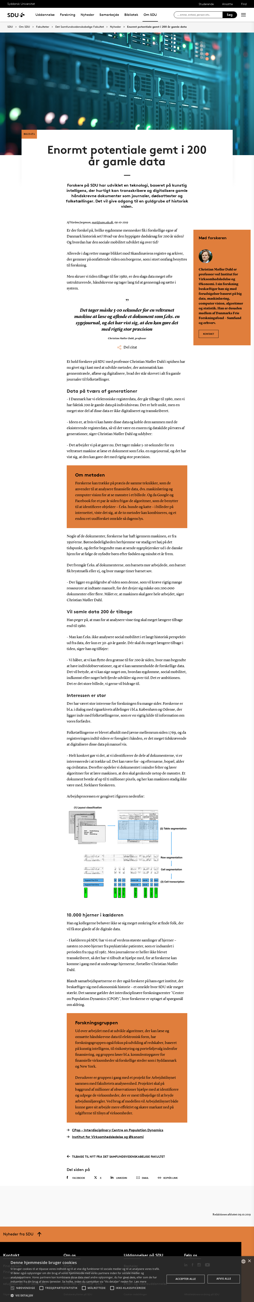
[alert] (127, 1279)
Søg (230, 15)
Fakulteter (42, 26)
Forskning (67, 15)
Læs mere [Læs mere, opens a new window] (140, 1281)
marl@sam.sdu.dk (102, 222)
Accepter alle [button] (185, 1279)
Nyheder (87, 15)
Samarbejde (109, 15)
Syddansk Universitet (21, 3)
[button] (12, 1288)
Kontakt (208, 333)
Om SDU (150, 15)
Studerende (206, 4)
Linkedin (118, 1177)
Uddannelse (45, 15)
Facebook (76, 1177)
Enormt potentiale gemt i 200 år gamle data (157, 26)
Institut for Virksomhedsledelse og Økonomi (105, 1137)
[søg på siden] (200, 15)
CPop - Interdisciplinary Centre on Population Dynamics (115, 1130)
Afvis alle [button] (223, 1278)
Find (244, 4)
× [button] (249, 1261)
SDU (10, 26)
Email (142, 1178)
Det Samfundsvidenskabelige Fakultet (79, 26)
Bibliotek (131, 15)
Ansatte (227, 4)
